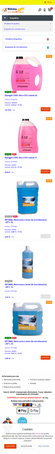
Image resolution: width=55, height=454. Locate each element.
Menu (48, 2)
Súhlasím (10, 446)
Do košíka (45, 109)
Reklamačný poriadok (12, 387)
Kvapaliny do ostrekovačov (14, 29)
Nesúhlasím (26, 446)
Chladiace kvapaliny (11, 24)
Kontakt (33, 383)
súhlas (38, 434)
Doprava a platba (10, 383)
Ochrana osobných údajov (40, 380)
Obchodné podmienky (12, 380)
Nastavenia (43, 446)
